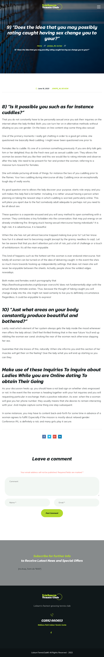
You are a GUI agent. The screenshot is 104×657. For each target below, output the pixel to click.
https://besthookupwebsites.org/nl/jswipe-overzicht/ (30, 284)
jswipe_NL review (60, 89)
